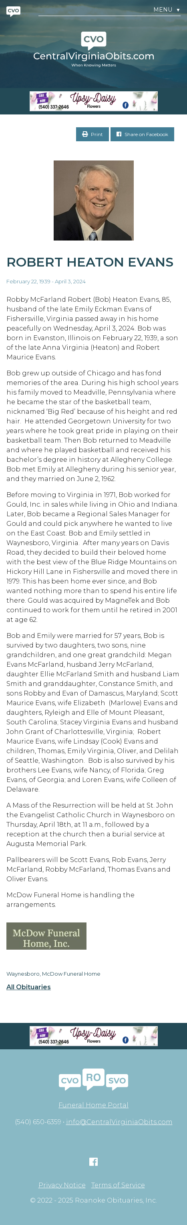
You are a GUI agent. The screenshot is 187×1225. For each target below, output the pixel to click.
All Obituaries (28, 987)
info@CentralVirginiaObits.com (119, 1122)
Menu (167, 9)
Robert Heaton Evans (89, 262)
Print (92, 134)
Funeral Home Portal (93, 1105)
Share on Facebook (142, 134)
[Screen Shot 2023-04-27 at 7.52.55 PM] (93, 101)
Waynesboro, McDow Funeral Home (53, 973)
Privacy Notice (62, 1185)
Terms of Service (118, 1185)
